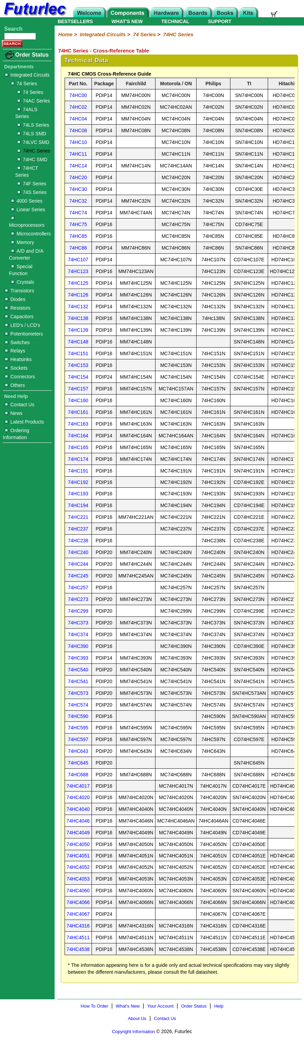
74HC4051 (78, 855)
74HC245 (78, 576)
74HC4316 (78, 926)
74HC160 (78, 400)
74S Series (31, 192)
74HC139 (78, 330)
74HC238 (78, 540)
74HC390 (78, 646)
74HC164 (78, 435)
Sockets (16, 368)
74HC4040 (78, 809)
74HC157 (78, 388)
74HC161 (78, 412)
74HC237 (78, 529)
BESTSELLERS (75, 21)
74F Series (31, 183)
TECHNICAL (175, 21)
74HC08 (78, 130)
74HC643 (78, 751)
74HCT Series (26, 171)
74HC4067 (78, 914)
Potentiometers (24, 334)
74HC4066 (78, 902)
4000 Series (26, 201)
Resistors (17, 308)
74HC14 (78, 165)
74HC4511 (78, 937)
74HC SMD (32, 159)
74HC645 (78, 763)
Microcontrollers (31, 233)
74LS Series (33, 125)
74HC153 (78, 365)
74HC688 (78, 774)
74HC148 (78, 341)
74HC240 (78, 552)
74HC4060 (78, 890)
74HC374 (78, 634)
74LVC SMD (33, 142)
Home (65, 34)
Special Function (20, 270)
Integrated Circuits (27, 75)
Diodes (15, 299)
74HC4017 (78, 786)
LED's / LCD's (22, 325)
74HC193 (78, 493)
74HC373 (78, 622)
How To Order (94, 1006)
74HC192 (78, 482)
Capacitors (19, 316)
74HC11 (78, 154)
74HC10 (78, 142)
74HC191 (78, 471)
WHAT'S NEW (127, 21)
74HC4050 (78, 844)
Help (219, 1006)
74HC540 (78, 669)
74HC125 (78, 283)
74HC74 (78, 212)
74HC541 (78, 681)
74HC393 (78, 658)
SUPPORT (219, 21)
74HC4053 (78, 879)
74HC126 (78, 295)
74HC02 (78, 107)
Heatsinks (18, 359)
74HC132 (78, 306)
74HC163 (78, 424)
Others (15, 385)
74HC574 (78, 705)
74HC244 (78, 564)
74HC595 (78, 727)
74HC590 (78, 716)
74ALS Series (26, 113)
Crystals (22, 282)
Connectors (20, 376)
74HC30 (78, 189)
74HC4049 (78, 832)
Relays (15, 350)
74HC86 (78, 248)
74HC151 (78, 353)
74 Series (24, 83)
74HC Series (33, 151)
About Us (137, 1018)
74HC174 (78, 459)
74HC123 (78, 271)
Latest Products (24, 422)
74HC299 (78, 611)
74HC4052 (78, 867)
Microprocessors (27, 222)
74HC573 (78, 693)
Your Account (160, 1006)
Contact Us (19, 404)
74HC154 (78, 377)
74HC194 (78, 505)
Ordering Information (16, 434)
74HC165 (78, 447)
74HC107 (78, 259)
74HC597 (78, 739)
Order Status (32, 55)
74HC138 (78, 318)
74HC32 (78, 201)
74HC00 (78, 95)
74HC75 (78, 224)
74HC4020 (78, 797)
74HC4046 (78, 821)
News (13, 413)
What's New (128, 1006)
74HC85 (78, 236)
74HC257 (78, 587)
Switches (17, 342)
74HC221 (78, 517)
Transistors (19, 290)
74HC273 (78, 599)
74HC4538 (78, 949)
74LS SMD (31, 133)
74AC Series (33, 101)
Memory (22, 242)
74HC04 (78, 119)
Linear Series (28, 209)
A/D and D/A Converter (26, 254)
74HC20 (78, 177)
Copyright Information (133, 1031)
